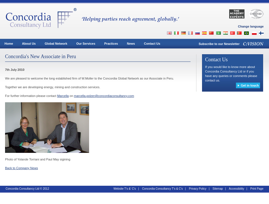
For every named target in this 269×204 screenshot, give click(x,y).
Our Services (85, 43)
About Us (29, 43)
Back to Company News (21, 168)
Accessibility (236, 188)
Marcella (63, 96)
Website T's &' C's (124, 188)
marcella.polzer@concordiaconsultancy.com (104, 96)
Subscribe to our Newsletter (219, 44)
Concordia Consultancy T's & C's (162, 188)
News (131, 43)
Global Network (56, 43)
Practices (111, 43)
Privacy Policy (197, 188)
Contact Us (152, 43)
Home (8, 43)
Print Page (256, 188)
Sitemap (218, 188)
